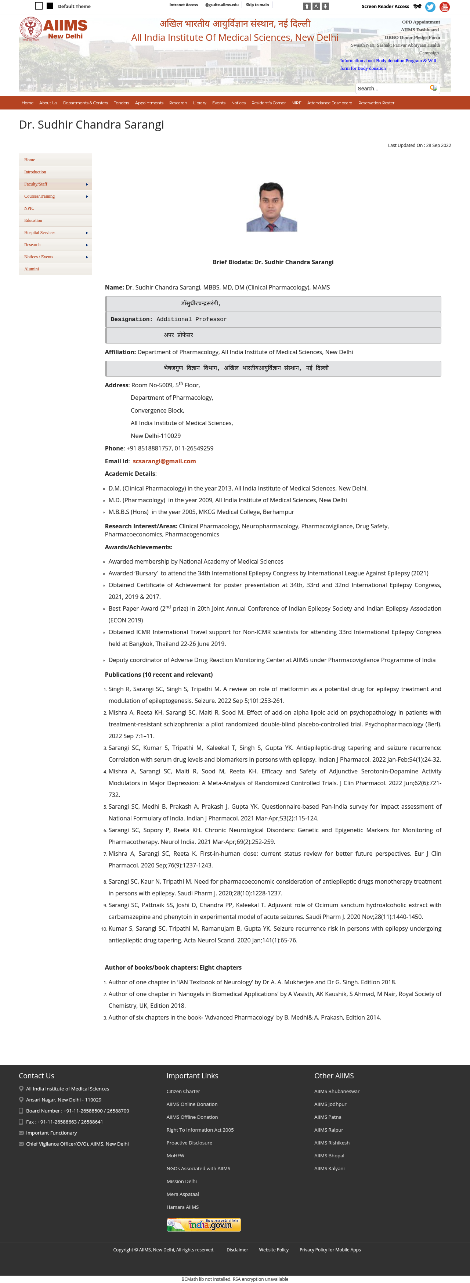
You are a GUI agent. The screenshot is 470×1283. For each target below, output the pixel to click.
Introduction (35, 172)
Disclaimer (237, 1250)
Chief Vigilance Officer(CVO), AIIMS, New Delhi (77, 1143)
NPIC (29, 208)
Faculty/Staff (56, 184)
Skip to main (257, 4)
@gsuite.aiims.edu (222, 4)
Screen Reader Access (385, 6)
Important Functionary (51, 1132)
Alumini (31, 269)
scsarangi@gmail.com (164, 461)
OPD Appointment (421, 22)
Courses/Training (56, 196)
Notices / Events (56, 256)
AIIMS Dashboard (420, 29)
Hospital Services (56, 232)
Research (56, 244)
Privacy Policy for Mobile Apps (330, 1250)
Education (33, 220)
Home (29, 159)
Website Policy (274, 1250)
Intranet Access (184, 4)
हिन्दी (417, 6)
